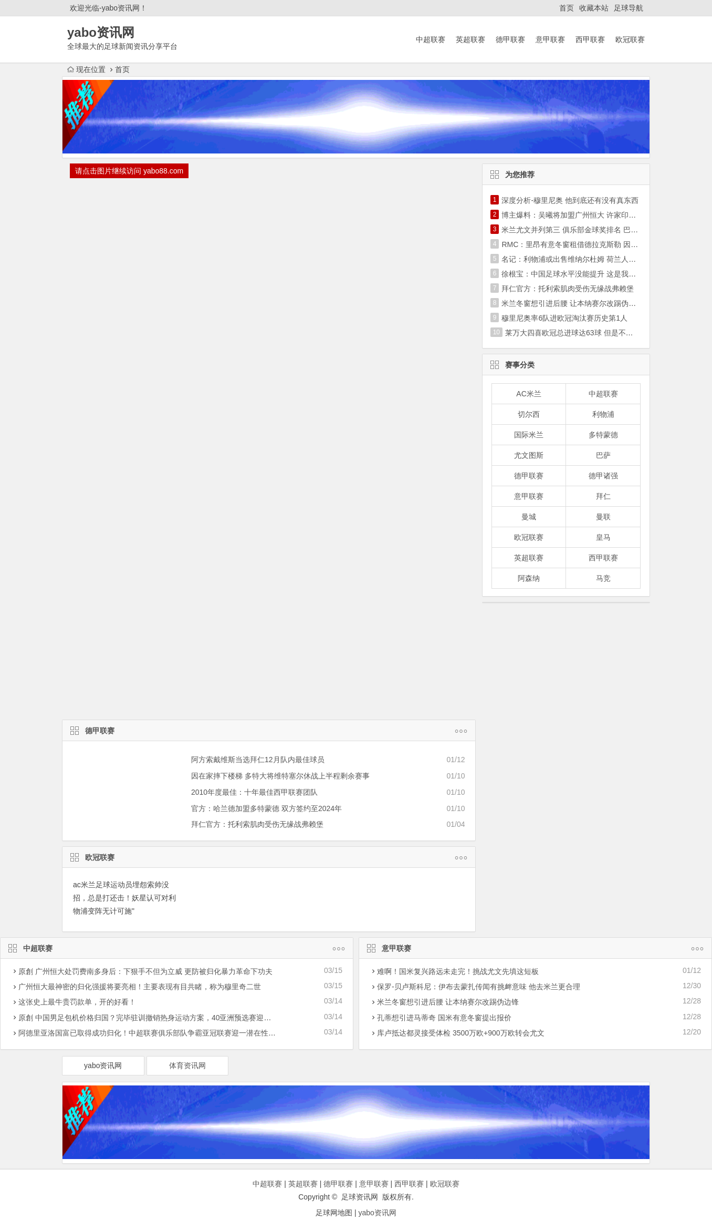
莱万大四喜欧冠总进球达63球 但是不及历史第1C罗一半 (595, 333)
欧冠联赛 (630, 39)
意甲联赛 (550, 39)
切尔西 (529, 414)
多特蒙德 (603, 434)
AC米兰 (528, 394)
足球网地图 (334, 1212)
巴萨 (603, 455)
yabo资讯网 (103, 1065)
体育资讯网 (187, 1065)
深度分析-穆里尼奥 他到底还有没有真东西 (569, 200)
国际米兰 (528, 434)
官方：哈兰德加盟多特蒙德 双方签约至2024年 (266, 808)
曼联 (603, 516)
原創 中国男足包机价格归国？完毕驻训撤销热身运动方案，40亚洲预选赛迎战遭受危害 (159, 1017)
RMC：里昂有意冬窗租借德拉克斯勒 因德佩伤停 (580, 244)
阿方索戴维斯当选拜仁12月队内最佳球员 (257, 759)
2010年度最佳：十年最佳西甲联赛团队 (254, 792)
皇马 (603, 537)
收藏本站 (594, 8)
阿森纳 (529, 578)
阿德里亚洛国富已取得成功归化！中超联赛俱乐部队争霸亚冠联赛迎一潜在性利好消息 (158, 1033)
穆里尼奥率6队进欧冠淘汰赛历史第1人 (564, 318)
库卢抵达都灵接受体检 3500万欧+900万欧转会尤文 (461, 1033)
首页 (566, 8)
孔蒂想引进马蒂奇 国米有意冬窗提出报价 (444, 1017)
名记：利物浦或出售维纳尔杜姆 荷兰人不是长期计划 (587, 259)
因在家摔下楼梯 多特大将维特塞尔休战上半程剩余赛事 (280, 776)
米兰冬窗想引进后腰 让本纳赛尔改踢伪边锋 (572, 303)
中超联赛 (430, 39)
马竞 (603, 578)
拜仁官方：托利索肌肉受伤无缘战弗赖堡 (257, 824)
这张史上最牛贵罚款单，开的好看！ (77, 1002)
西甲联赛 (590, 39)
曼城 (528, 516)
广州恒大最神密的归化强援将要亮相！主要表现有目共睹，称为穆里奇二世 (139, 986)
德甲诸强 (603, 476)
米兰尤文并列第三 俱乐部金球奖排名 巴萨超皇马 (580, 230)
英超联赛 (470, 39)
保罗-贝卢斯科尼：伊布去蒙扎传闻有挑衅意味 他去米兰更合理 (478, 986)
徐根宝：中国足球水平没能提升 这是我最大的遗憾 (583, 274)
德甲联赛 (510, 39)
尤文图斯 (528, 455)
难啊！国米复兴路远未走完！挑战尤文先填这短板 (458, 971)
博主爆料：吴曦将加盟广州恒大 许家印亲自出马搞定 (587, 215)
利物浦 (603, 414)
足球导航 (628, 8)
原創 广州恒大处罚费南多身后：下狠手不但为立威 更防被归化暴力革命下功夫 (145, 971)
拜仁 (603, 496)
